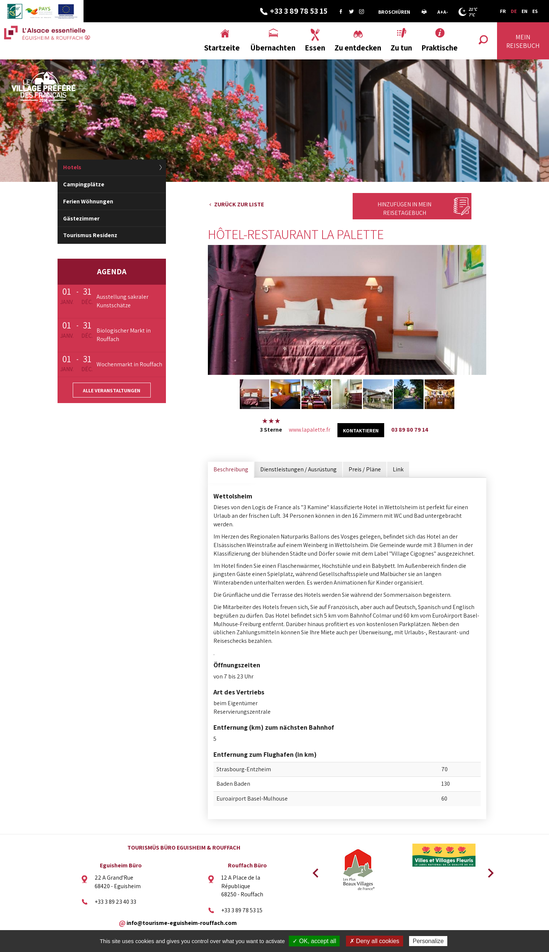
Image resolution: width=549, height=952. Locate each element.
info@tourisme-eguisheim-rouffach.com (182, 923)
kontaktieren (361, 430)
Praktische (439, 48)
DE (514, 11)
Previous (314, 870)
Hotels (72, 167)
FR (503, 11)
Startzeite (222, 48)
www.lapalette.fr (309, 430)
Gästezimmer (81, 218)
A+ (440, 12)
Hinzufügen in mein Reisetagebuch (404, 208)
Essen (315, 48)
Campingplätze (83, 184)
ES (535, 11)
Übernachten (272, 48)
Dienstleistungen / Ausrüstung (298, 469)
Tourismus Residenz (90, 235)
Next (488, 870)
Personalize (428, 941)
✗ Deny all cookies (374, 941)
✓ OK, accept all (314, 941)
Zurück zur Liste (239, 204)
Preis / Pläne (365, 469)
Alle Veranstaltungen (111, 390)
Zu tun (401, 48)
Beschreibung (230, 469)
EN (524, 11)
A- (445, 12)
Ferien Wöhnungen (88, 201)
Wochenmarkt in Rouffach (129, 364)
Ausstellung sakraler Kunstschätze (122, 301)
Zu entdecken (357, 48)
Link (398, 469)
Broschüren (394, 12)
